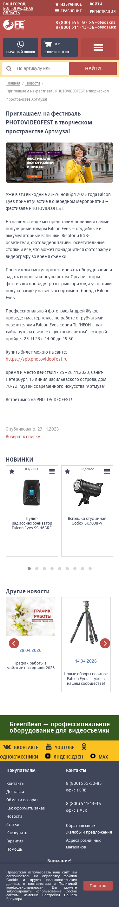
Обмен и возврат (22, 800)
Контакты (15, 784)
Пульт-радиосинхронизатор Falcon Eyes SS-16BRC (32, 523)
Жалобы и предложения (89, 832)
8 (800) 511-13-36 (75, 27)
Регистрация (103, 12)
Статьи (12, 825)
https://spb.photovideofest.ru (37, 359)
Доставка (15, 792)
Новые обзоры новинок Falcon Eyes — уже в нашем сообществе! (86, 679)
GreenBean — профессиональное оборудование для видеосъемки (60, 727)
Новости (14, 817)
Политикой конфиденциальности (41, 885)
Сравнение (68, 11)
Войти (96, 4)
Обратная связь (81, 826)
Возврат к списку (23, 437)
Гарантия (14, 841)
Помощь (14, 849)
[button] (29, 568)
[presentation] (14, 643)
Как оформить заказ (25, 808)
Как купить (16, 833)
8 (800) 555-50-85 (75, 23)
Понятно (98, 885)
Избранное (68, 5)
